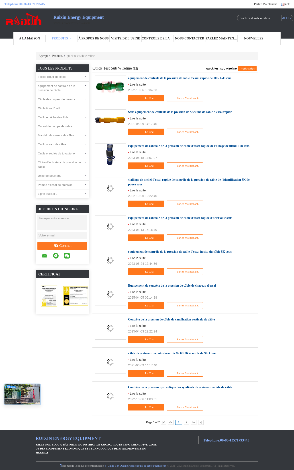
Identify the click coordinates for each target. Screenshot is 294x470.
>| (201, 422)
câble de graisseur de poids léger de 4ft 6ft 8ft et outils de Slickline (172, 353)
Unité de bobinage (49, 175)
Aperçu (43, 55)
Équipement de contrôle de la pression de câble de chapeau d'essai (172, 285)
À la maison (29, 38)
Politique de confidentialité (89, 465)
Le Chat (146, 98)
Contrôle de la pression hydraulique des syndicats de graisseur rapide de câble (180, 387)
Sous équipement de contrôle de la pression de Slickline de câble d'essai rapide (180, 112)
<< (170, 422)
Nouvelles (253, 38)
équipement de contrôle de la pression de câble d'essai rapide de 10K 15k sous (179, 78)
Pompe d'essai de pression (55, 185)
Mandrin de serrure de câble (56, 135)
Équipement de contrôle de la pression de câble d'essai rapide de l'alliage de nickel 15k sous (188, 146)
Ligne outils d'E (47, 193)
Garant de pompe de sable (55, 126)
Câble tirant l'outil (49, 108)
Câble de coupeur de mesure (56, 99)
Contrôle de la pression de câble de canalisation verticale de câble (171, 319)
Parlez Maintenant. (266, 4)
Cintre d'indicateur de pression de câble (59, 164)
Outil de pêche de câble (53, 117)
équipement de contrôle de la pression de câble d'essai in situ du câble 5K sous (180, 251)
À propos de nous (93, 38)
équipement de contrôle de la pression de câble (56, 88)
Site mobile (66, 465)
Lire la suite (138, 84)
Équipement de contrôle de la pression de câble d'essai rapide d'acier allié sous (180, 218)
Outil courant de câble (52, 144)
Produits (61, 38)
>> (193, 422)
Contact (62, 246)
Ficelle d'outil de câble (52, 76)
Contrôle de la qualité (158, 38)
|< (163, 422)
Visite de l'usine (125, 38)
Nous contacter (189, 38)
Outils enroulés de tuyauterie (56, 153)
